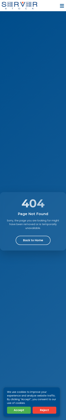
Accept (19, 410)
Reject (44, 410)
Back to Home (33, 240)
